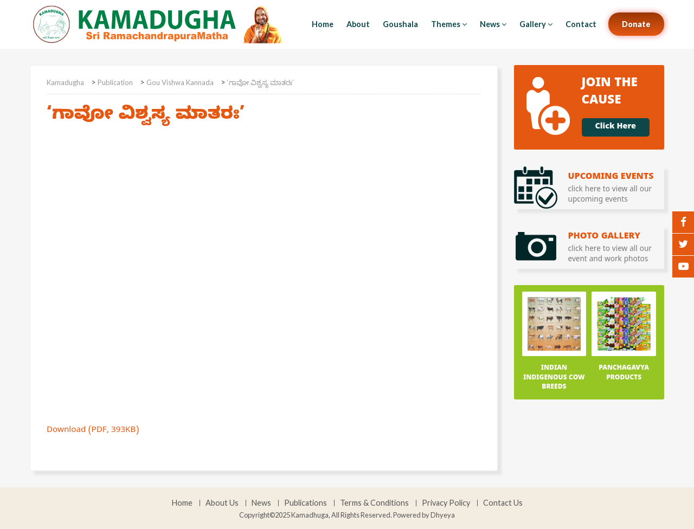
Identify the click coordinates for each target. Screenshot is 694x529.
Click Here (615, 127)
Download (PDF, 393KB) (93, 430)
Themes (449, 24)
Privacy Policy (446, 503)
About (358, 24)
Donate (636, 24)
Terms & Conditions (374, 503)
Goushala (400, 24)
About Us (222, 503)
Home (322, 24)
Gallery (535, 24)
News (493, 24)
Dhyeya (442, 515)
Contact (581, 24)
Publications (305, 503)
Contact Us (503, 503)
